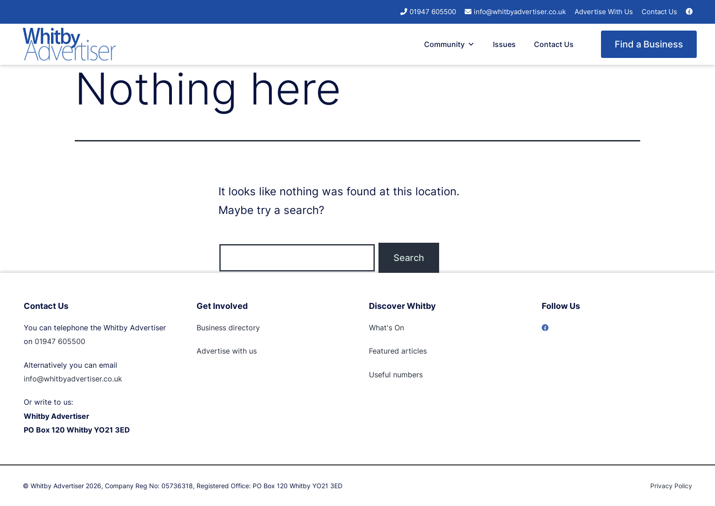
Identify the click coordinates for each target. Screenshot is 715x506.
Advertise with (222, 350)
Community (449, 44)
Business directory (228, 327)
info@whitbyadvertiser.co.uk (520, 11)
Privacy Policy (671, 486)
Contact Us (659, 11)
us (252, 350)
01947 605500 (432, 11)
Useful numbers (396, 374)
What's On (386, 327)
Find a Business (649, 44)
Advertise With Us (604, 11)
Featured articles (398, 350)
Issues (504, 44)
